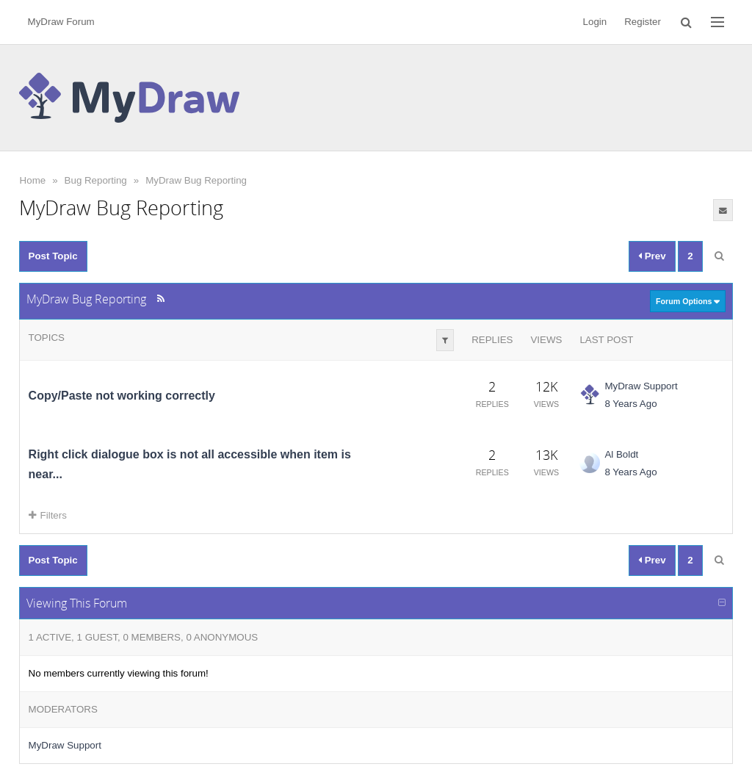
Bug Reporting (96, 180)
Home (33, 180)
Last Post (606, 339)
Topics (47, 337)
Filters (48, 515)
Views (546, 339)
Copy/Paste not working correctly (122, 395)
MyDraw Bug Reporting (196, 180)
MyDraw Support (640, 386)
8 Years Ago (630, 403)
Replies (492, 339)
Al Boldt (621, 454)
